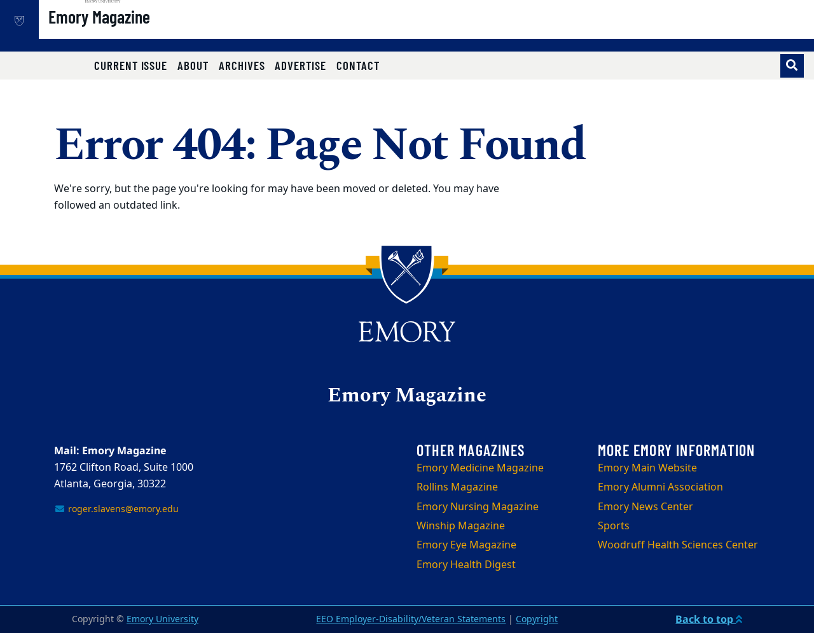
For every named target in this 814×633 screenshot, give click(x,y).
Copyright (537, 619)
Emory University (162, 619)
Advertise (300, 65)
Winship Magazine (461, 526)
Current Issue (130, 65)
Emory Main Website (647, 468)
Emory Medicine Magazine (480, 468)
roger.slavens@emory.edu (116, 509)
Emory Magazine (140, 32)
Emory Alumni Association (660, 487)
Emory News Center (645, 507)
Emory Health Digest (466, 565)
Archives (242, 65)
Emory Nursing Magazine (478, 507)
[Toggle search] (792, 66)
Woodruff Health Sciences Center (678, 545)
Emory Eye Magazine (466, 545)
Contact (358, 65)
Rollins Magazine (457, 487)
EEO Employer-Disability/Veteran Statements (411, 619)
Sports (614, 526)
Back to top (708, 619)
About (193, 65)
